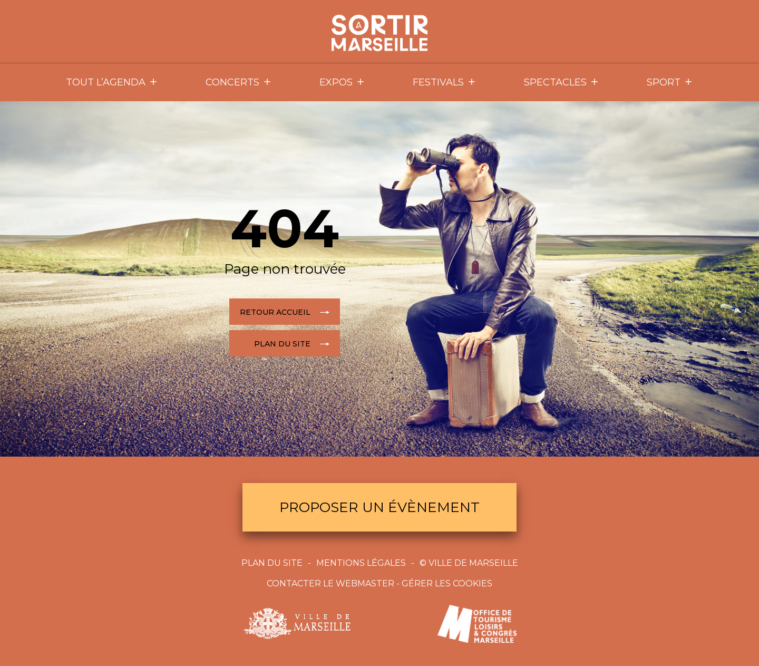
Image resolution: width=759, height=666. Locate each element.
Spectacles (561, 82)
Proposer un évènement (379, 507)
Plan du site (272, 563)
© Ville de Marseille (469, 563)
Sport (670, 82)
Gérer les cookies (447, 583)
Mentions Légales (361, 563)
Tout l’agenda (112, 82)
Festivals (444, 82)
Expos (342, 82)
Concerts (239, 82)
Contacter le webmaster (330, 583)
